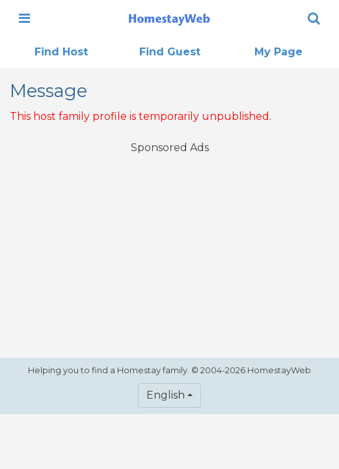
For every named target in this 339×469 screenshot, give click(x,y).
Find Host (61, 52)
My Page (278, 52)
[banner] (169, 18)
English (165, 395)
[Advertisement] (169, 247)
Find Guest (169, 52)
